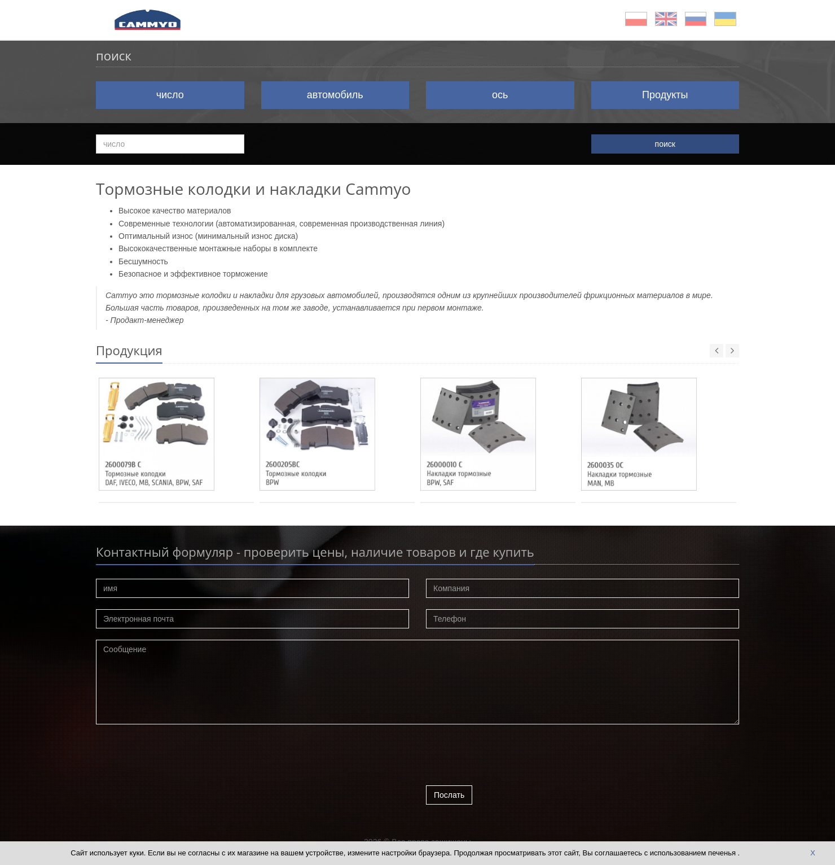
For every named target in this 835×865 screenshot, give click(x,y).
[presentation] (511, 758)
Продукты (665, 95)
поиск (665, 143)
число (170, 95)
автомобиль (335, 95)
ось (500, 95)
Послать (449, 795)
